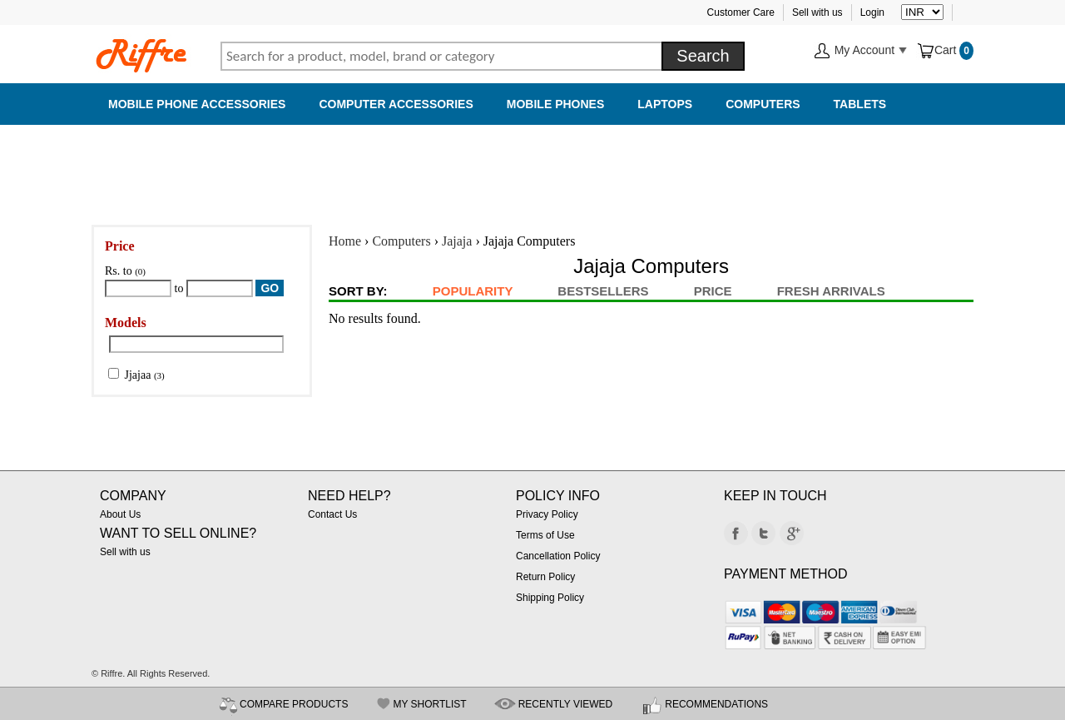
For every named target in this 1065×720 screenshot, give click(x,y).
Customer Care (741, 12)
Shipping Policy (550, 597)
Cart (937, 50)
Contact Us (332, 514)
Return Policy (545, 577)
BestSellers (602, 291)
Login (872, 12)
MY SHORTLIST (429, 704)
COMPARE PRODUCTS (294, 704)
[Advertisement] (532, 166)
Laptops (664, 104)
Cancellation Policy (558, 556)
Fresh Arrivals (831, 291)
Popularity (473, 291)
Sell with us (817, 12)
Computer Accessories (396, 104)
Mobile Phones (555, 104)
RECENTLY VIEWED (565, 704)
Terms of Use (545, 535)
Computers (763, 104)
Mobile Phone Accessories (196, 104)
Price (713, 291)
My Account (860, 51)
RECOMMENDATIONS (716, 704)
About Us (120, 514)
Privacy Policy (547, 514)
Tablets (860, 104)
